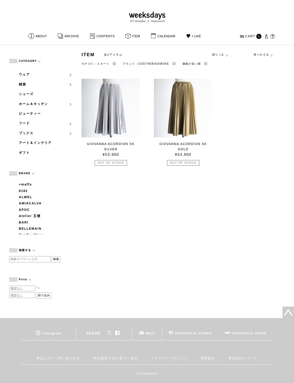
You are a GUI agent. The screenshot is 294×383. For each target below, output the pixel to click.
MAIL (150, 333)
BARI (23, 222)
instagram (52, 333)
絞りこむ (220, 55)
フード (45, 123)
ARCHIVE (71, 36)
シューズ (26, 94)
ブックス (45, 133)
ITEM (136, 36)
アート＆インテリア (35, 143)
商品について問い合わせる (58, 358)
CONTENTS (105, 36)
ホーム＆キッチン (45, 103)
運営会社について (242, 358)
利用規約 (208, 358)
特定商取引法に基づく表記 (115, 358)
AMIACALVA (30, 203)
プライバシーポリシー (169, 358)
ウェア (45, 74)
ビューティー (30, 113)
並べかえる (263, 55)
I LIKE (196, 36)
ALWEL (25, 197)
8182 (23, 191)
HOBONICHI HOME (249, 333)
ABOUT (41, 36)
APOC (24, 210)
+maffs (25, 184)
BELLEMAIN (30, 228)
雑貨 (45, 84)
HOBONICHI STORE (193, 333)
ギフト (24, 152)
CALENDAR (166, 36)
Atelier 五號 (30, 216)
